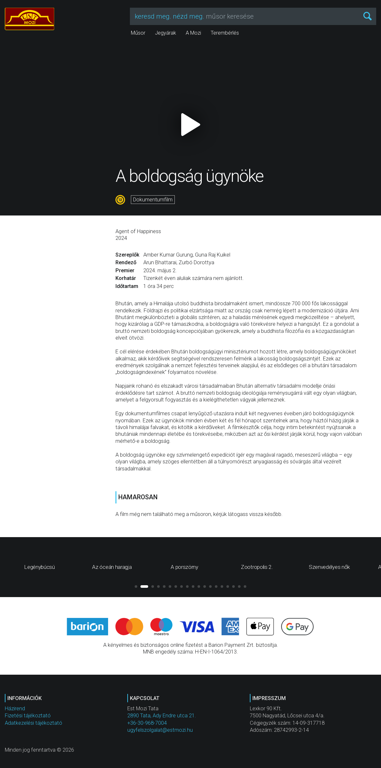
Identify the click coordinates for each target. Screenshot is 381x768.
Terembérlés (225, 33)
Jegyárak (165, 33)
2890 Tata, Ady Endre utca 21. (161, 716)
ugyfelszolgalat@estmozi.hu (160, 730)
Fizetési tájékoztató (28, 716)
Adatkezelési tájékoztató (33, 723)
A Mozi (193, 33)
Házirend (15, 708)
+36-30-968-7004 (147, 723)
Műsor (138, 33)
